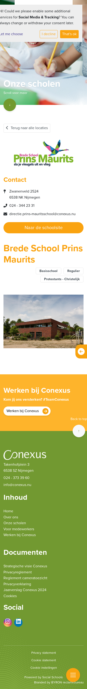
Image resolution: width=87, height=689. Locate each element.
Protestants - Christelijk (62, 279)
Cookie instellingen (43, 668)
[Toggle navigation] (73, 675)
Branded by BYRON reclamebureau (59, 682)
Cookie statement (43, 660)
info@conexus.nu (17, 484)
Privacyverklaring (17, 584)
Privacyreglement (17, 572)
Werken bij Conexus (22, 411)
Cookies (10, 596)
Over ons (10, 517)
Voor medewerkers (18, 529)
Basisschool (48, 271)
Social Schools (52, 677)
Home (8, 511)
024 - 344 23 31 (21, 205)
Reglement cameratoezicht (25, 578)
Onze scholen (14, 523)
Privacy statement (43, 653)
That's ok (69, 34)
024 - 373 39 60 (16, 477)
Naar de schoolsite (44, 228)
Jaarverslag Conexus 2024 (24, 590)
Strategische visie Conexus (25, 566)
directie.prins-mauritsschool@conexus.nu (42, 214)
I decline (49, 34)
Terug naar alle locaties (27, 128)
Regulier (73, 271)
